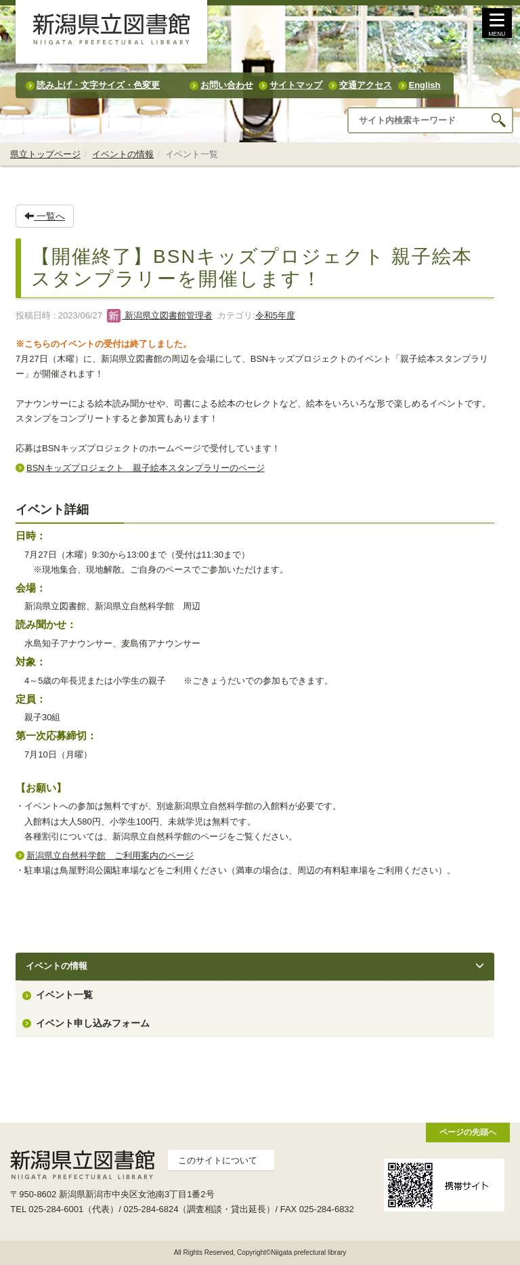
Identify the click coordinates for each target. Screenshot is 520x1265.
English (425, 85)
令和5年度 (275, 315)
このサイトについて (217, 1160)
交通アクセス (365, 85)
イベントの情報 (123, 154)
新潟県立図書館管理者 (160, 315)
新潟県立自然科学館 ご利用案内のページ (110, 855)
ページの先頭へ (467, 1131)
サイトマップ (295, 85)
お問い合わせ (226, 85)
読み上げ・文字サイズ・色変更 (98, 85)
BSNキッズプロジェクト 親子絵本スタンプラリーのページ (145, 468)
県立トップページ (45, 154)
